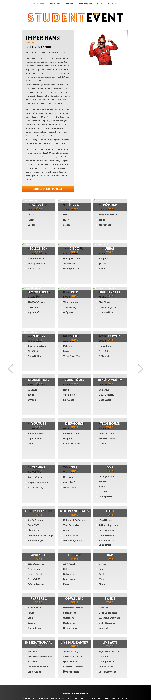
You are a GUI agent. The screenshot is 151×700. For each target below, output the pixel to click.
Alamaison (69, 263)
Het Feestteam (107, 535)
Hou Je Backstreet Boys (40, 535)
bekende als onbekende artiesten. (49, 172)
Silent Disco (69, 612)
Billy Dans (69, 312)
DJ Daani (104, 365)
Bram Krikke (106, 312)
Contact (113, 4)
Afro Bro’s (32, 351)
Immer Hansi (63, 62)
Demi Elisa (104, 360)
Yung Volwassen (108, 214)
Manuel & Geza (35, 258)
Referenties (85, 4)
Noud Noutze (106, 520)
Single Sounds (35, 520)
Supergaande (34, 447)
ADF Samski (69, 563)
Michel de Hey (35, 496)
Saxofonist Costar (73, 656)
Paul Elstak (69, 491)
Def (65, 214)
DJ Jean (103, 491)
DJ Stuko (32, 399)
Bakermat (33, 661)
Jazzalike (104, 627)
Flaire (30, 219)
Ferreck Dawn (71, 442)
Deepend (68, 447)
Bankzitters (34, 432)
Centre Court (34, 476)
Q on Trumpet (70, 661)
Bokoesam (68, 574)
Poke (101, 568)
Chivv (102, 579)
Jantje (102, 574)
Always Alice (106, 345)
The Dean (32, 437)
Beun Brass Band (108, 612)
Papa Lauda (34, 568)
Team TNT (33, 525)
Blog (100, 4)
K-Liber (103, 481)
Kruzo (30, 404)
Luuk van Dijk (106, 442)
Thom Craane (70, 535)
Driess (102, 563)
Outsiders (68, 617)
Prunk (102, 452)
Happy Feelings (71, 268)
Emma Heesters (35, 442)
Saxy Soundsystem (73, 432)
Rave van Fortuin (73, 607)
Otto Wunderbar (36, 563)
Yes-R (102, 486)
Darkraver (69, 622)
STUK (30, 452)
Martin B (32, 388)
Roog (66, 399)
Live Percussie (71, 671)
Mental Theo (70, 496)
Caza (30, 617)
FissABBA (32, 307)
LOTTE (102, 350)
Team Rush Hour (72, 365)
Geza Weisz (105, 409)
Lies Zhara (105, 302)
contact (66, 149)
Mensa (67, 224)
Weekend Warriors (109, 617)
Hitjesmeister (70, 345)
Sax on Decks (106, 666)
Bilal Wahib (34, 607)
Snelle (30, 612)
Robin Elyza (105, 355)
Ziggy (66, 360)
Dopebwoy (69, 579)
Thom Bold (69, 404)
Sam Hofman (34, 486)
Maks (102, 219)
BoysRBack (33, 312)
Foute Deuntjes (35, 540)
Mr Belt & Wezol (107, 447)
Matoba (67, 388)
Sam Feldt (32, 651)
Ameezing (68, 350)
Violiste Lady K (71, 651)
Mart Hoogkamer (72, 540)
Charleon (104, 656)
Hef (65, 568)
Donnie (31, 622)
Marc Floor (105, 224)
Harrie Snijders (107, 307)
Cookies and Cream (38, 666)
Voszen (31, 224)
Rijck (66, 219)
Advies (69, 4)
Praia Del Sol (34, 356)
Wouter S (104, 437)
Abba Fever (33, 530)
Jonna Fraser (34, 627)
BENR (66, 530)
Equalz (67, 584)
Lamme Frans (106, 530)
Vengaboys (69, 481)
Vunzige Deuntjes (36, 263)
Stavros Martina (36, 345)
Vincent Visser (71, 302)
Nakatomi (68, 486)
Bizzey (102, 268)
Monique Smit (106, 476)
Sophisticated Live (109, 651)
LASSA (31, 214)
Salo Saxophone (107, 671)
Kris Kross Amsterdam (39, 656)
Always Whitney (36, 302)
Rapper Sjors (70, 627)
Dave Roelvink (107, 404)
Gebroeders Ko (35, 584)
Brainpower (105, 496)
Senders (67, 393)
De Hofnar (69, 437)
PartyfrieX (33, 579)
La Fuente (68, 409)
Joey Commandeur (37, 491)
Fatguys (67, 355)
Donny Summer (71, 258)
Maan (102, 388)
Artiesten (38, 4)
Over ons (55, 4)
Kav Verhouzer (71, 452)
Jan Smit (104, 399)
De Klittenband (107, 622)
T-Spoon (67, 476)
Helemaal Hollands (74, 520)
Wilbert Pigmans (108, 525)
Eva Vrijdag (34, 481)
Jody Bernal (105, 393)
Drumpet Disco (107, 661)
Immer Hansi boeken (47, 188)
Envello (31, 409)
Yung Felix (105, 258)
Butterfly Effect (36, 393)
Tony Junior (34, 671)
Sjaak (102, 584)
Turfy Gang (69, 307)
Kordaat (103, 607)
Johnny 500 (33, 268)
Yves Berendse (71, 525)
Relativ (103, 432)
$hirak (102, 263)
